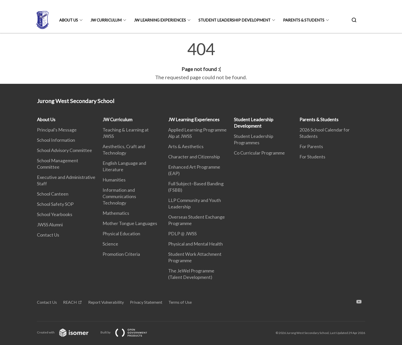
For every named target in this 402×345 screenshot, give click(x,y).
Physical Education (121, 233)
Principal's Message (57, 130)
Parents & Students (303, 20)
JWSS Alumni (50, 224)
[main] (201, 61)
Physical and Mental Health (195, 244)
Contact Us (48, 235)
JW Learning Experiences (160, 20)
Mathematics (116, 213)
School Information (56, 140)
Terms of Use (180, 302)
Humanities (114, 179)
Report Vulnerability (106, 302)
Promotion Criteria (121, 254)
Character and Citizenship (194, 156)
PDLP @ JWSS (182, 233)
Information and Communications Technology (119, 196)
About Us (68, 20)
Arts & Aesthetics (186, 146)
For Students (312, 156)
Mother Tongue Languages (130, 223)
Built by (127, 332)
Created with (67, 332)
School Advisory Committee (64, 150)
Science (110, 244)
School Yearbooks (54, 214)
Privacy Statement (146, 302)
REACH (70, 302)
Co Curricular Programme (259, 153)
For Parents (311, 146)
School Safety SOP (55, 204)
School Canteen (52, 194)
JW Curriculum (106, 20)
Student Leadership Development (234, 20)
